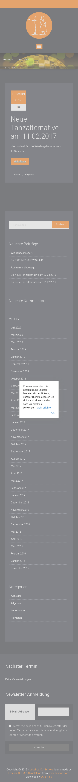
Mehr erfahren (44, 407)
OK (53, 412)
